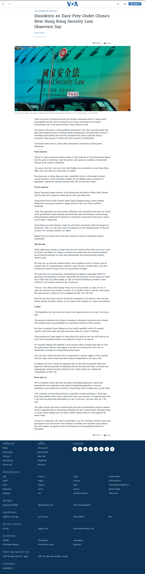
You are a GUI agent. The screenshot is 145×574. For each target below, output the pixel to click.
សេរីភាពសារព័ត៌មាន (115, 481)
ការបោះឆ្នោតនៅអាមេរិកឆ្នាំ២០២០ (119, 485)
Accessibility (78, 540)
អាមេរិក (5, 485)
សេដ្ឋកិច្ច (40, 481)
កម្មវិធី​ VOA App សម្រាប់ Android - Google (53, 556)
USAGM (5, 540)
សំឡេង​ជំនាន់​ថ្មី (42, 461)
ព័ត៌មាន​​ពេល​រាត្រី (43, 452)
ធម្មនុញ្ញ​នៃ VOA (43, 529)
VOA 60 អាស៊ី (7, 465)
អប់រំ (39, 493)
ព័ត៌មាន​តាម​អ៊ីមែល (79, 517)
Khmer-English (114, 489)
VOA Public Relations (11, 545)
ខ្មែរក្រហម (76, 489)
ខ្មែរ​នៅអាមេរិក (7, 489)
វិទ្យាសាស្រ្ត (76, 481)
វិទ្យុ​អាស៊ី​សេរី (77, 545)
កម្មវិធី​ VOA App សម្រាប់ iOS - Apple (15, 556)
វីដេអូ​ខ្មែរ (5, 448)
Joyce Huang (39, 33)
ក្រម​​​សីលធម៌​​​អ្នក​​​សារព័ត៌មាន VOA (83, 529)
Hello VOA (41, 456)
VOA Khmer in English (45, 11)
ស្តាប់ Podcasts (43, 517)
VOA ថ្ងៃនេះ (6, 456)
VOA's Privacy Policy (46, 545)
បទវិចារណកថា (113, 493)
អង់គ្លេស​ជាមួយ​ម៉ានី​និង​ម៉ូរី (10, 505)
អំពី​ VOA (6, 529)
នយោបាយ (41, 476)
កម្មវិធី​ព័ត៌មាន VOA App (10, 517)
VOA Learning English (81, 505)
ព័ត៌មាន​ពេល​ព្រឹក (43, 448)
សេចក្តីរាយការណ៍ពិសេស (80, 493)
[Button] (97, 43)
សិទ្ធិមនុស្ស (41, 485)
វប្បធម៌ (75, 485)
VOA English (43, 540)
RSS (110, 517)
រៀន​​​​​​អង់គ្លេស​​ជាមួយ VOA (45, 505)
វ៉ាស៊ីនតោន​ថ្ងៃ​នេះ (8, 452)
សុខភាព (40, 489)
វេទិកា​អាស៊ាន (42, 465)
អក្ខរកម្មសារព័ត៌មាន (114, 476)
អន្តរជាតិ (5, 481)
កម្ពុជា (4, 476)
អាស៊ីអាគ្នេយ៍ (6, 493)
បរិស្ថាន (75, 476)
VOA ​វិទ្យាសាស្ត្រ (8, 461)
